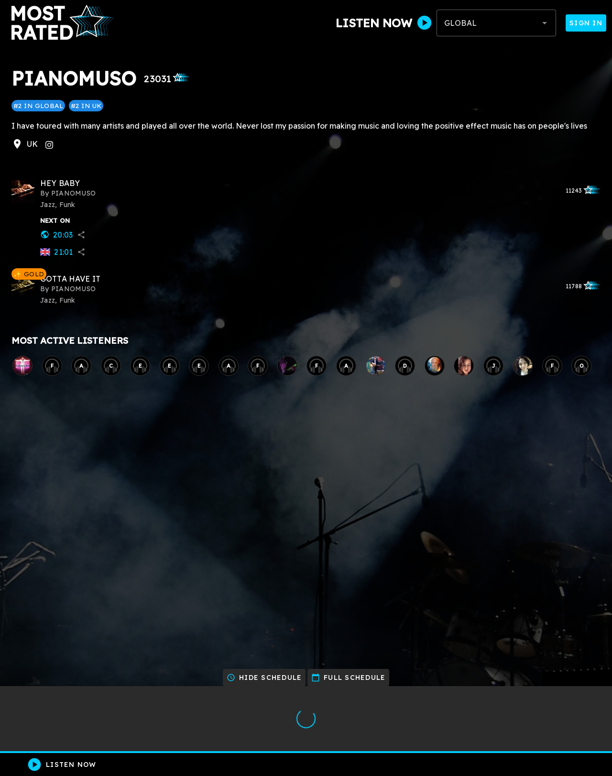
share (81, 234)
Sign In (586, 23)
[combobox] (496, 23)
